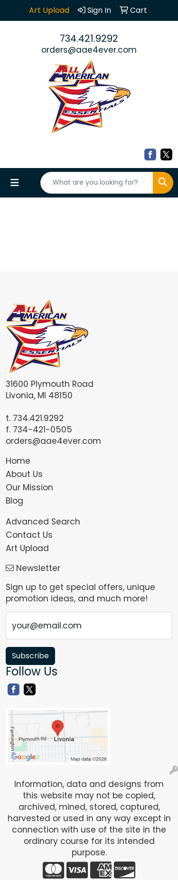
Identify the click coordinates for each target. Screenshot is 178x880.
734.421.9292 (89, 38)
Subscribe (30, 655)
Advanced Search (43, 521)
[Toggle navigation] (15, 182)
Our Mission (29, 487)
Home (18, 461)
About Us (24, 474)
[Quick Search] (96, 183)
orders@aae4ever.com (89, 50)
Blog (14, 500)
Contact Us (29, 535)
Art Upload (27, 548)
